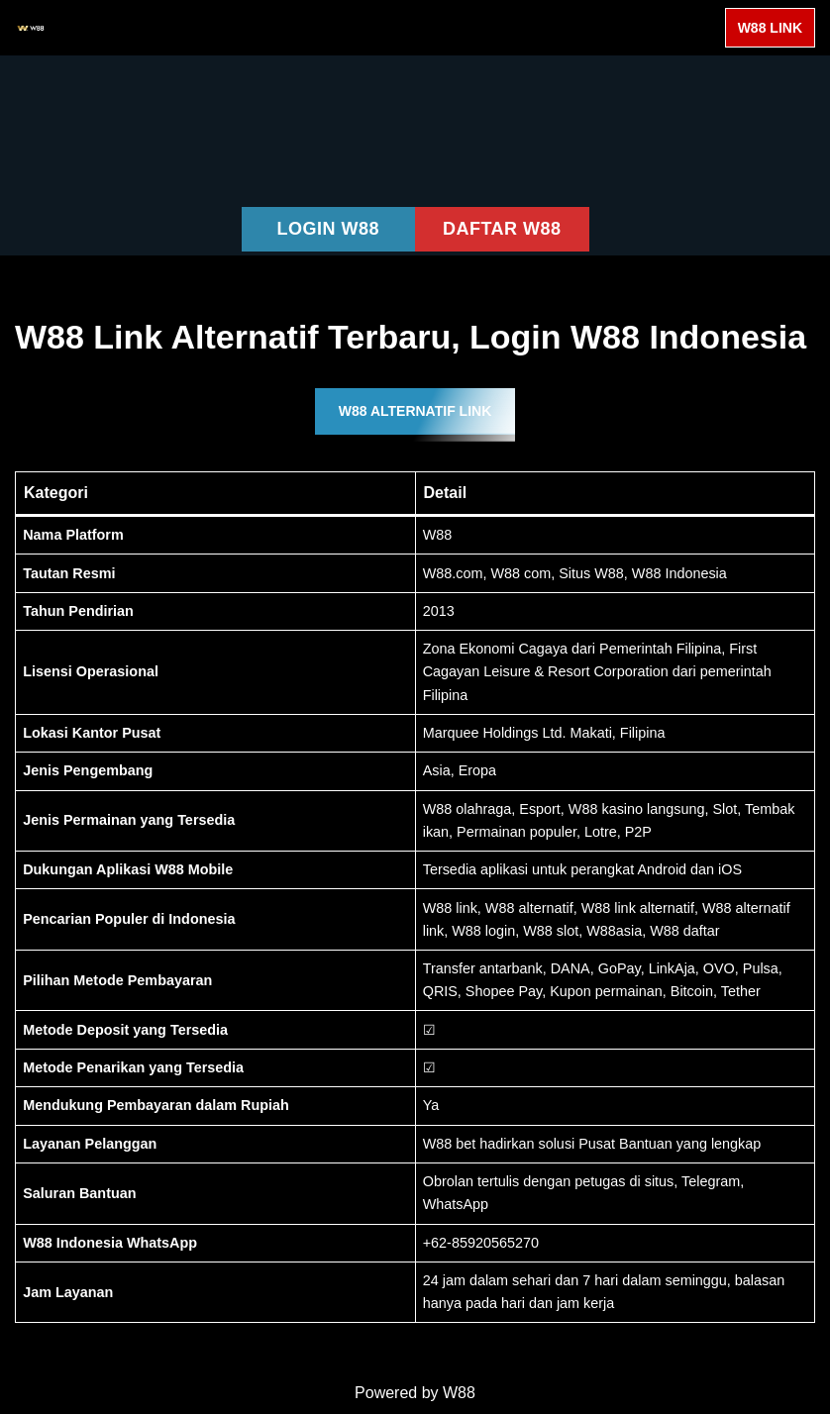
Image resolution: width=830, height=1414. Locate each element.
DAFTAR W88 (502, 229)
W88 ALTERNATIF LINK (415, 411)
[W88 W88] (31, 28)
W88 (459, 1392)
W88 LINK (770, 28)
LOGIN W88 (327, 229)
